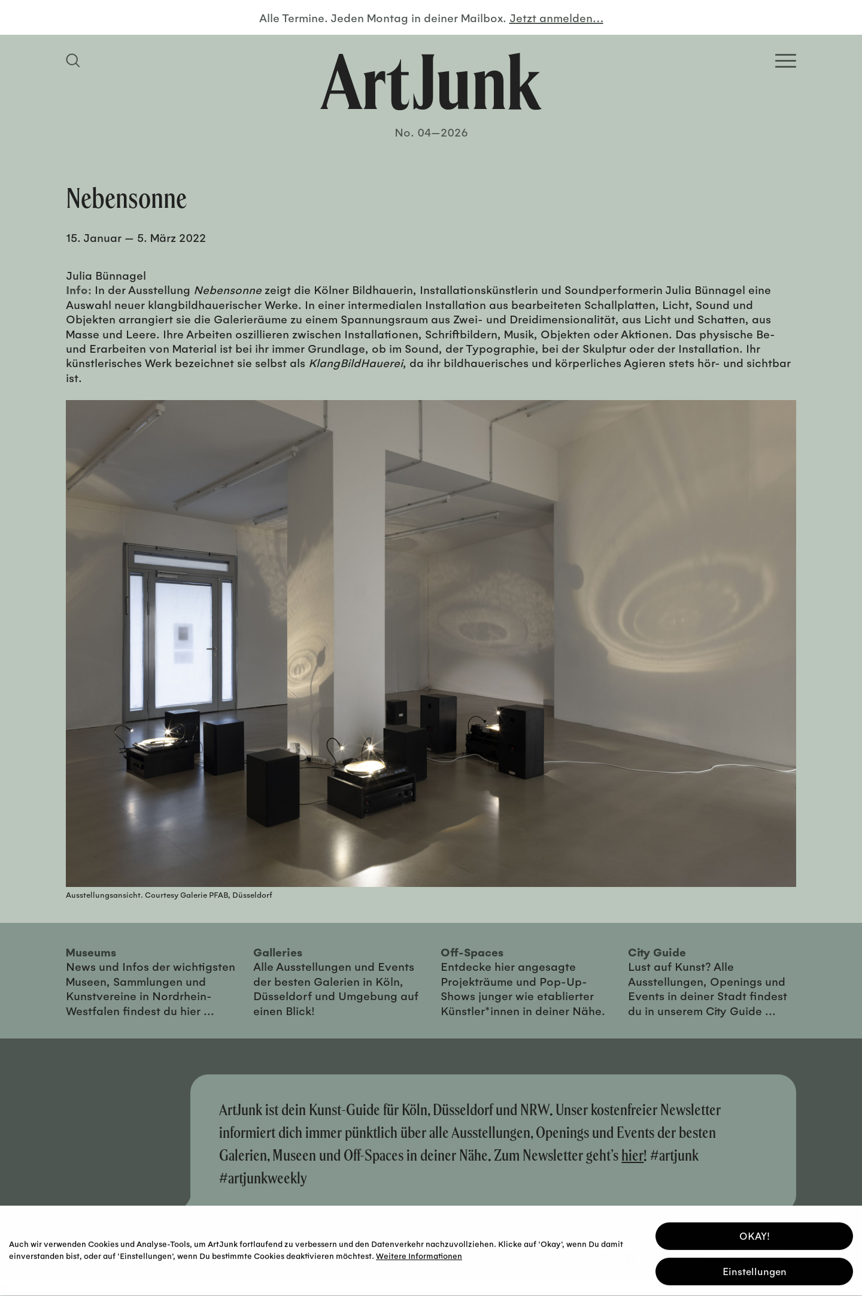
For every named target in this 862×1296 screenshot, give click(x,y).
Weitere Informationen (419, 1253)
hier (632, 1154)
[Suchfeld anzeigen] (75, 60)
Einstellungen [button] (755, 1268)
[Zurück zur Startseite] (431, 81)
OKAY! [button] (754, 1233)
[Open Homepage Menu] (785, 61)
